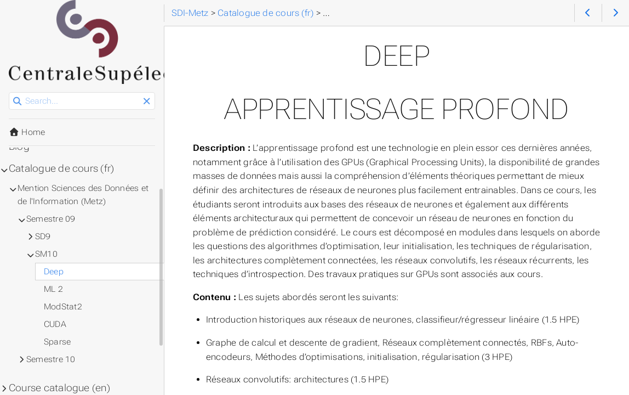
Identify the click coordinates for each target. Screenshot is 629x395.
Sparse (57, 342)
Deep (54, 271)
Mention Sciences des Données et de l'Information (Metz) (83, 194)
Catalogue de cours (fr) (61, 168)
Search (9, 92)
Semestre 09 (51, 219)
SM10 (46, 254)
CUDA (55, 324)
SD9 (43, 236)
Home (27, 132)
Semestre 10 (51, 359)
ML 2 (53, 289)
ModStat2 (63, 307)
